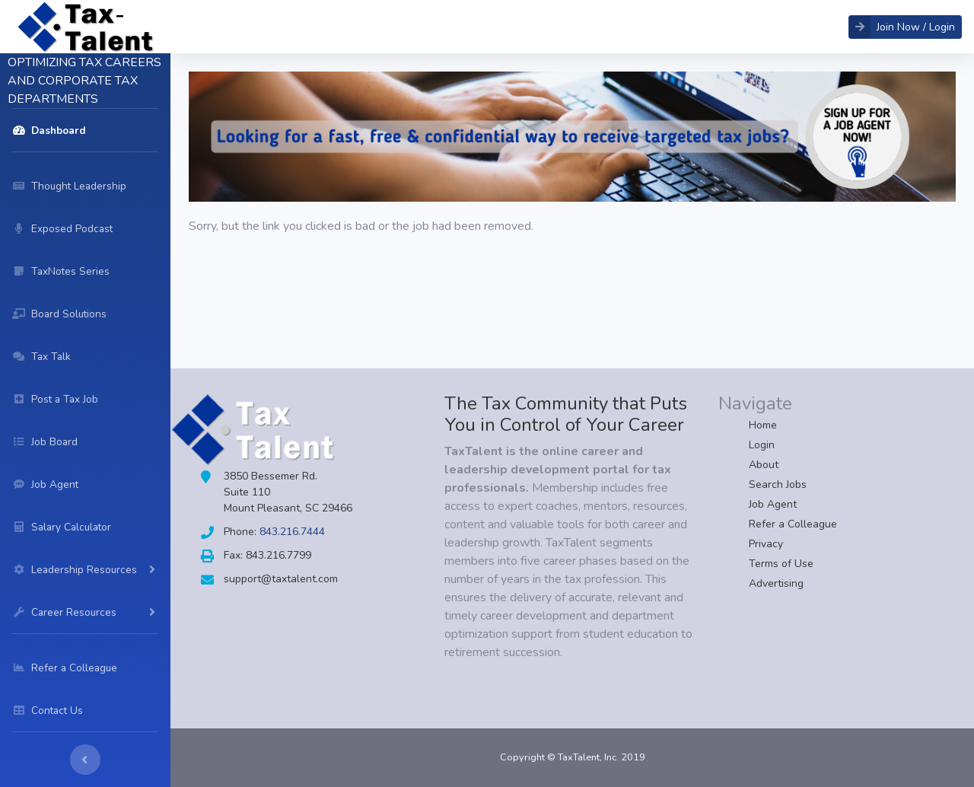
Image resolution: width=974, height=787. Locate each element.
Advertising (776, 583)
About (763, 464)
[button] (905, 27)
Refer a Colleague (793, 524)
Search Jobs (778, 484)
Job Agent (773, 504)
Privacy (766, 544)
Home (763, 425)
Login (762, 445)
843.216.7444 (292, 531)
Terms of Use (781, 563)
